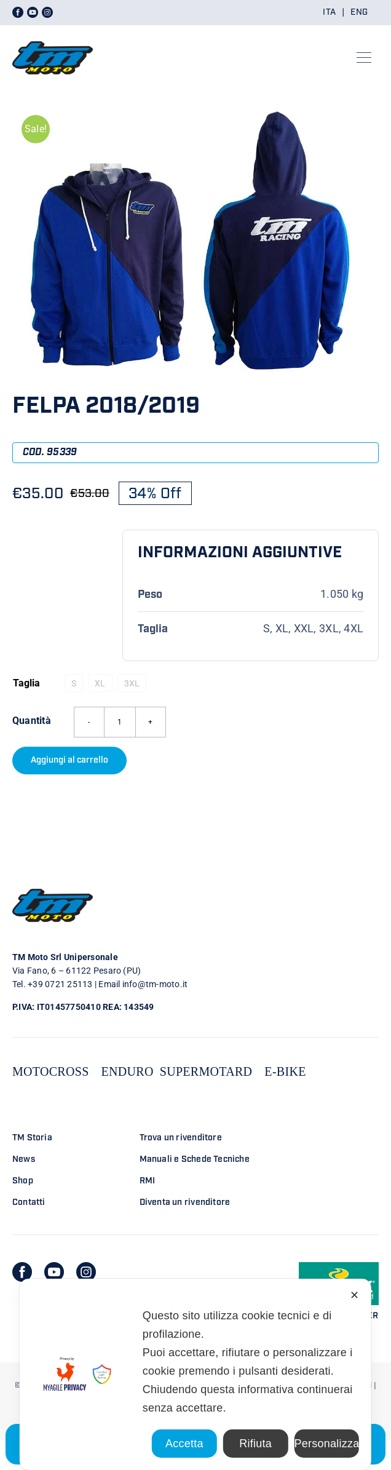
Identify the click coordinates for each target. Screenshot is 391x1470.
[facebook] (22, 1272)
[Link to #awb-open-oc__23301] (364, 57)
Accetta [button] (184, 1443)
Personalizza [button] (326, 1443)
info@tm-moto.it (155, 984)
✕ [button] (354, 1295)
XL (100, 683)
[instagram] (86, 1272)
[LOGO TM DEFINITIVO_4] (52, 36)
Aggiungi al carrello (69, 760)
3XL (132, 683)
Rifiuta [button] (255, 1443)
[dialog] (195, 1374)
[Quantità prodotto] (120, 722)
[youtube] (54, 1272)
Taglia (26, 683)
